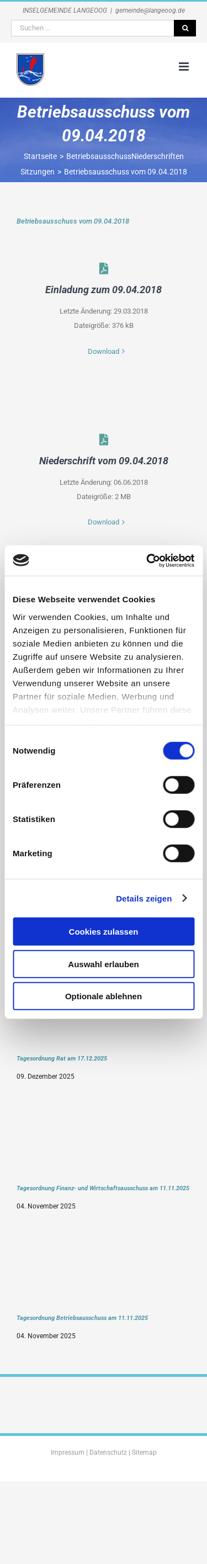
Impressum (67, 1452)
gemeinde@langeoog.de (150, 10)
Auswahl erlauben (103, 963)
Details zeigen (144, 898)
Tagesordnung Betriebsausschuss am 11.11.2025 (82, 1318)
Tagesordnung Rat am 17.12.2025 (62, 1058)
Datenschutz (108, 1452)
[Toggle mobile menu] (184, 66)
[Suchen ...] (92, 28)
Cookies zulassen (104, 931)
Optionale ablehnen (103, 996)
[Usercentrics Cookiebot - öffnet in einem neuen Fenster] (147, 560)
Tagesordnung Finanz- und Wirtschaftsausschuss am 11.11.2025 (103, 1188)
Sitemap (144, 1452)
